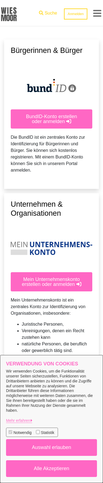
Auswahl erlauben (51, 447)
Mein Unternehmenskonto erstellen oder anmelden (51, 282)
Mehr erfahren (18, 420)
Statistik (47, 432)
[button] (48, 12)
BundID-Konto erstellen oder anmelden (51, 119)
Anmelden (76, 14)
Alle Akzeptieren (51, 468)
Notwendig (22, 432)
